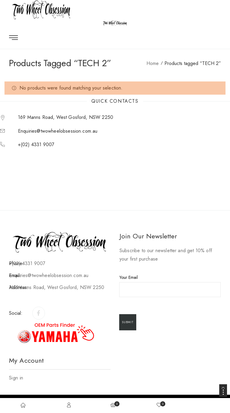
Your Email (170, 285)
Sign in (16, 377)
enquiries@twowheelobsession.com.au (57, 131)
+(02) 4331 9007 (36, 144)
